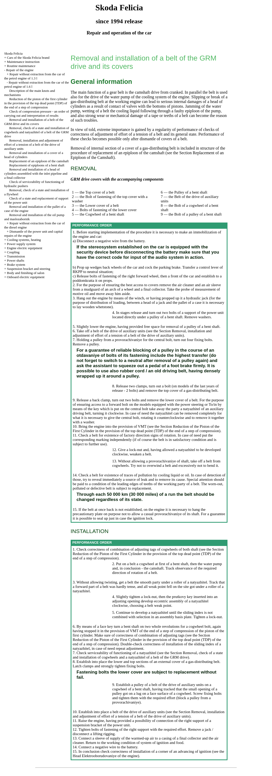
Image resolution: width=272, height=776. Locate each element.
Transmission (16, 256)
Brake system (16, 265)
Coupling (13, 252)
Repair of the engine (20, 70)
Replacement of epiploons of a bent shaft (36, 165)
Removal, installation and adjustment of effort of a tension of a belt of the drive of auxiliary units (33, 144)
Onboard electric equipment (26, 277)
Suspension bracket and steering (28, 269)
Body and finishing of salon (25, 273)
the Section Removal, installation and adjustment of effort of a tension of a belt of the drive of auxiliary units (142, 333)
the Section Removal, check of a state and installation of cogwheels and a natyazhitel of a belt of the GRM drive (148, 655)
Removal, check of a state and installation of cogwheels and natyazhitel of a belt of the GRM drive (36, 132)
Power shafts (15, 260)
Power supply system (21, 244)
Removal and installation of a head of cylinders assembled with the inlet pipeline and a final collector (35, 173)
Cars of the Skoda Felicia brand (28, 58)
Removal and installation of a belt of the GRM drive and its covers (33, 122)
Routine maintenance (21, 66)
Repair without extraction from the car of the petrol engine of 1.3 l (34, 76)
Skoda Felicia (13, 53)
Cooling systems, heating (24, 240)
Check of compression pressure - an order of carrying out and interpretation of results (36, 113)
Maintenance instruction (23, 62)
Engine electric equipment (24, 248)
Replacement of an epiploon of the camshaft (39, 161)
